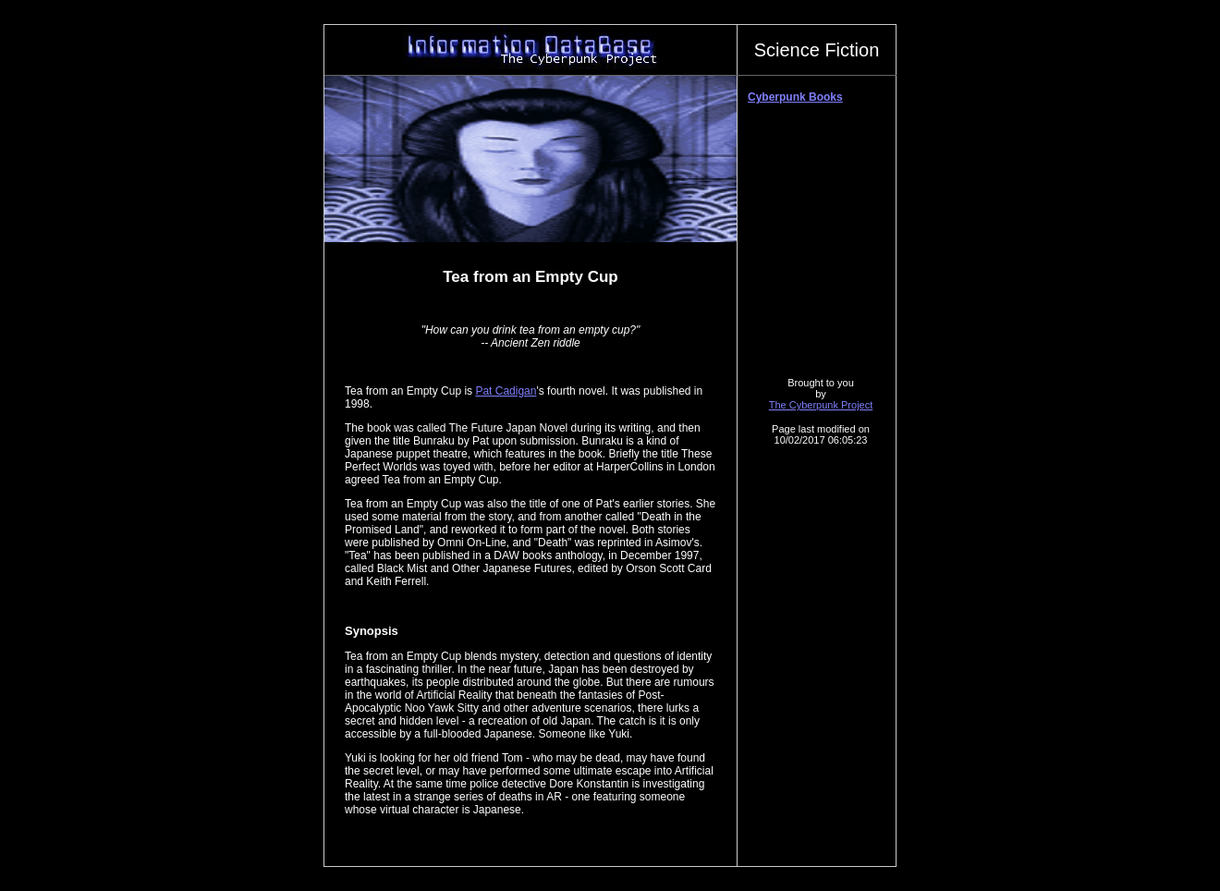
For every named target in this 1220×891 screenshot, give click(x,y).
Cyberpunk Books (795, 97)
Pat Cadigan (505, 390)
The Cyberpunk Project (821, 404)
